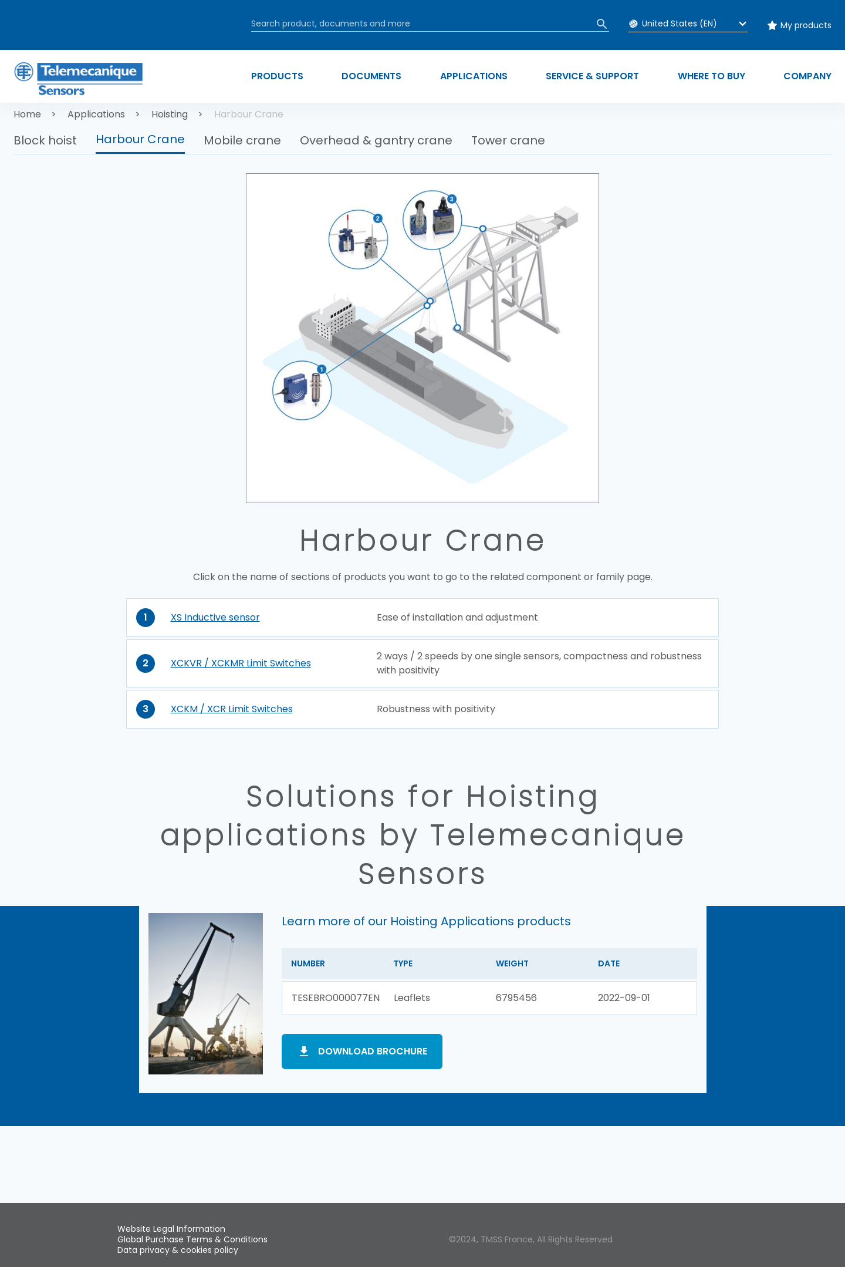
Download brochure (372, 1051)
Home (27, 114)
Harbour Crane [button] (140, 139)
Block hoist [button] (45, 140)
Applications (96, 114)
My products (806, 25)
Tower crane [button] (508, 140)
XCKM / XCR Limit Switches (232, 709)
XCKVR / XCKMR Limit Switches (241, 663)
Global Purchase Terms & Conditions (192, 1239)
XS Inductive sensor (215, 617)
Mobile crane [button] (242, 140)
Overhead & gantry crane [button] (376, 140)
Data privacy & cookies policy (177, 1250)
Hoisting (169, 114)
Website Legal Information (171, 1229)
